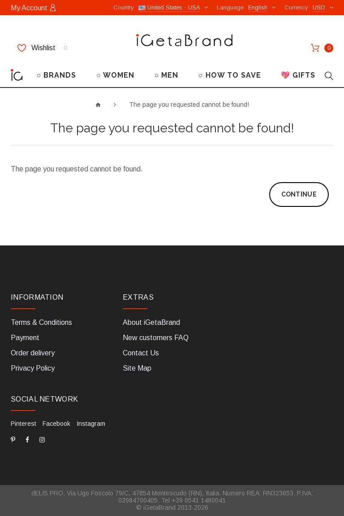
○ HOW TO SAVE (229, 75)
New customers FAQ (156, 337)
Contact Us (141, 353)
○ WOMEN (115, 75)
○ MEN (166, 75)
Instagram (91, 423)
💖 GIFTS (298, 75)
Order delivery (33, 353)
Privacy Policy (33, 368)
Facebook (56, 423)
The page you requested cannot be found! (189, 104)
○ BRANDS (57, 75)
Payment (25, 337)
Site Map (137, 368)
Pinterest (23, 423)
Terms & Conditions (41, 322)
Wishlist (42, 48)
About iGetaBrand (151, 322)
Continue (299, 194)
